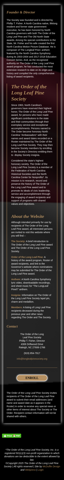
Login (41, 469)
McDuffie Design (51, 466)
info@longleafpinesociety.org (32, 358)
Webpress (30, 469)
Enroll (31, 378)
